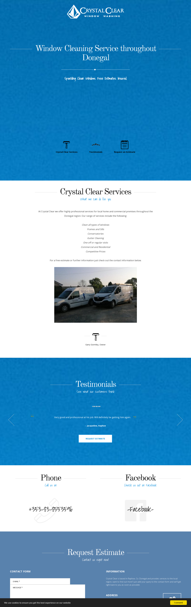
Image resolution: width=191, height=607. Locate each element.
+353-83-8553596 (51, 509)
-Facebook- (140, 509)
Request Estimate (95, 438)
